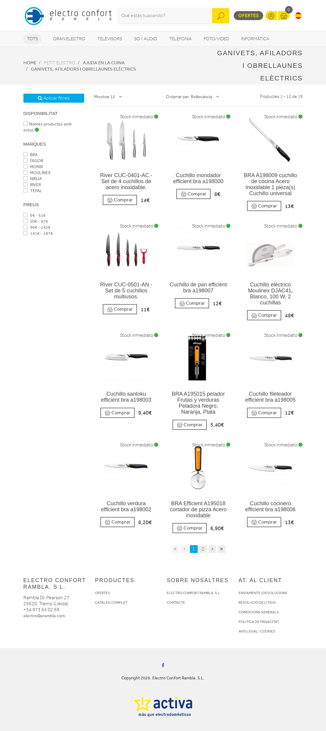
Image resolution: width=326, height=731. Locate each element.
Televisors (109, 38)
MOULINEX (36, 172)
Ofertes (248, 15)
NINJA (32, 178)
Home (29, 62)
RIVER (32, 184)
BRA (30, 154)
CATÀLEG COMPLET (111, 602)
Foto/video (216, 38)
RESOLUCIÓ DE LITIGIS (257, 602)
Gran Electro (69, 38)
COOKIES (267, 631)
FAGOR (33, 160)
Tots (32, 38)
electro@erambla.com (44, 615)
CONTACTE (176, 602)
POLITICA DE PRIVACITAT (259, 622)
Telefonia (180, 38)
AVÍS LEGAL (248, 631)
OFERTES (102, 593)
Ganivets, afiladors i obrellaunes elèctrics (83, 69)
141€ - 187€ (38, 233)
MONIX (33, 166)
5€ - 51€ (34, 215)
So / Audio (145, 38)
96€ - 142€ (36, 227)
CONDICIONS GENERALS (259, 612)
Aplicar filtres (53, 98)
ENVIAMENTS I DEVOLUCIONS (263, 593)
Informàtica (255, 38)
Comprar (120, 200)
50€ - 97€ (35, 221)
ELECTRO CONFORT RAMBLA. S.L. (194, 593)
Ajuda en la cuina (104, 62)
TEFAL (32, 190)
